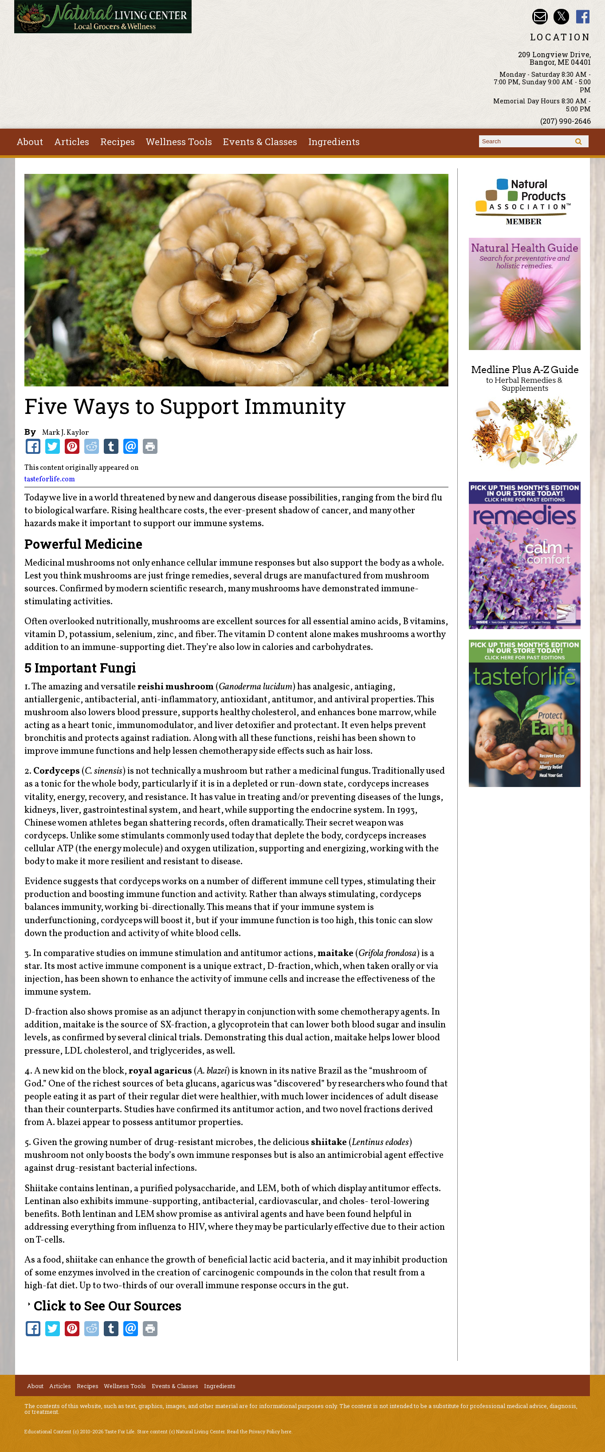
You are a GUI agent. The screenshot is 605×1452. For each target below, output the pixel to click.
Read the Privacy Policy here (259, 1431)
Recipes (117, 141)
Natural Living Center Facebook (583, 16)
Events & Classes (260, 141)
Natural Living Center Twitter (561, 16)
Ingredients (334, 141)
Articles (71, 141)
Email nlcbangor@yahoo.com (540, 16)
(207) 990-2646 (565, 121)
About (29, 141)
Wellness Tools (178, 141)
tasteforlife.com (49, 479)
